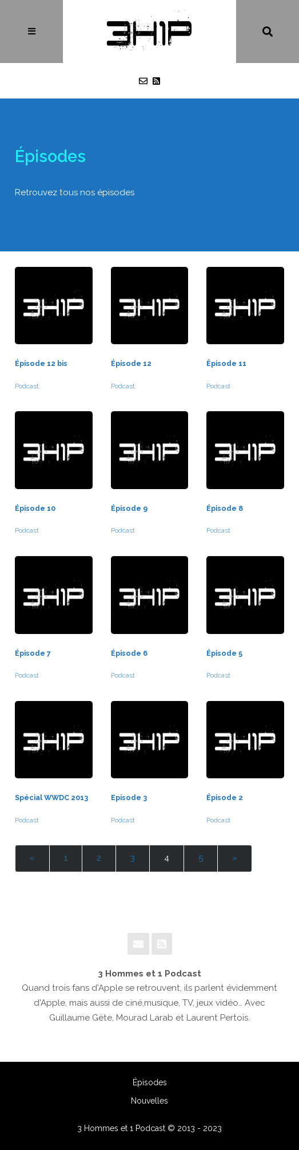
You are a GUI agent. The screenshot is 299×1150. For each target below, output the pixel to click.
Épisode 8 (224, 508)
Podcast (27, 386)
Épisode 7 (33, 653)
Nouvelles (149, 1100)
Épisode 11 (226, 363)
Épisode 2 (224, 797)
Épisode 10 (35, 508)
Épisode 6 (129, 653)
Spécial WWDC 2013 (51, 797)
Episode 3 (129, 797)
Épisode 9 (129, 508)
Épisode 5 (224, 653)
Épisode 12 (131, 363)
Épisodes (150, 1082)
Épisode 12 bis (41, 363)
